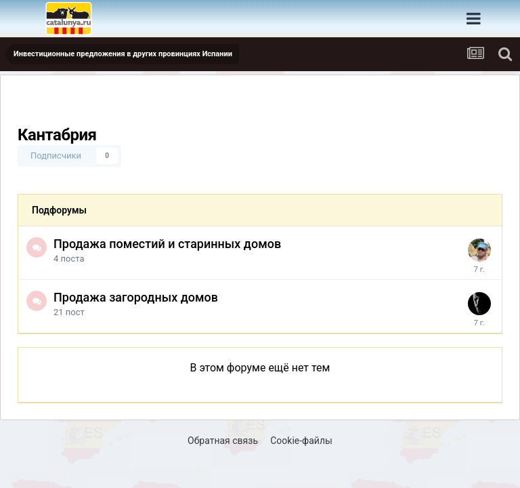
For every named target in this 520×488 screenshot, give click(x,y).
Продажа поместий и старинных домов (167, 244)
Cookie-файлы (301, 440)
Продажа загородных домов (135, 297)
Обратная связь (223, 440)
